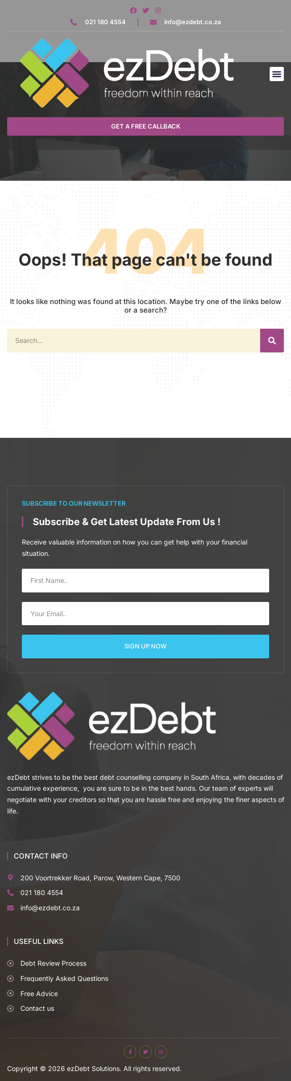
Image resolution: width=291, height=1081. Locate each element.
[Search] (272, 340)
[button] (277, 74)
